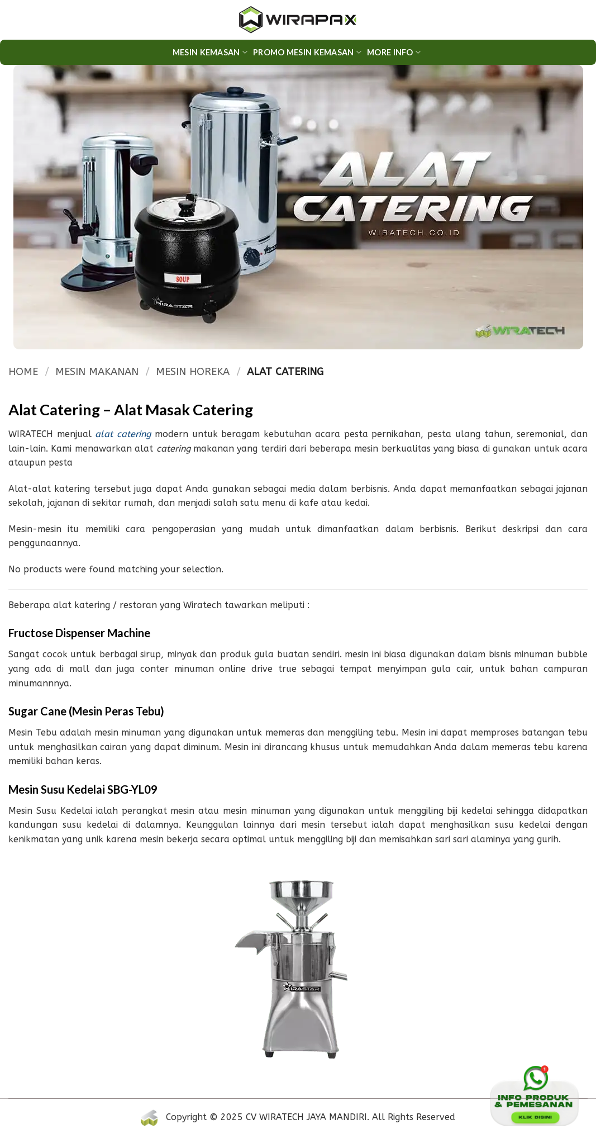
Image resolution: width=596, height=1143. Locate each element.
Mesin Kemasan (210, 52)
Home (23, 372)
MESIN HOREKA (193, 372)
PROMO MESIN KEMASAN (307, 52)
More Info (394, 52)
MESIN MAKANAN (97, 372)
